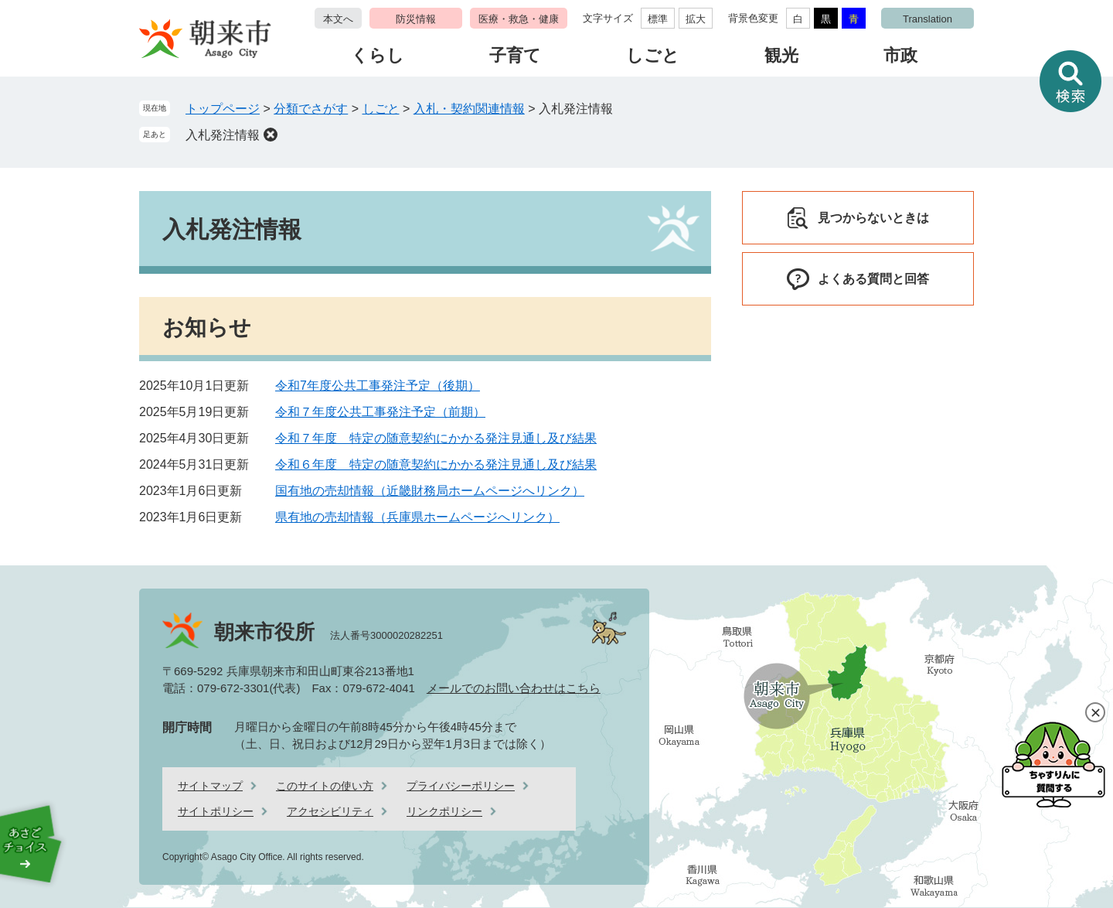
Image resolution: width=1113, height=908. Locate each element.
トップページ (223, 108)
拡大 (696, 19)
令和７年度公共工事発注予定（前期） (380, 411)
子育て (515, 55)
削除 (270, 135)
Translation (927, 19)
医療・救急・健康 (518, 19)
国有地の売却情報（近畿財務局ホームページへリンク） (429, 490)
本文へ (338, 19)
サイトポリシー (216, 811)
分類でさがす (311, 108)
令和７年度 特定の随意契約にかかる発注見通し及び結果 (436, 438)
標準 (658, 19)
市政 (900, 55)
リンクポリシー (444, 811)
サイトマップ (210, 786)
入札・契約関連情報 (469, 108)
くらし (377, 55)
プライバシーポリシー (461, 786)
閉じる (1095, 712)
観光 (781, 55)
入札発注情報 (223, 135)
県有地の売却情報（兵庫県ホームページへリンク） (417, 517)
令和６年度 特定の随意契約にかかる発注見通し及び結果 (436, 464)
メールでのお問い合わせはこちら (514, 688)
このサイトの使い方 (324, 786)
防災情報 (416, 19)
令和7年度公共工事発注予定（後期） (377, 385)
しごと (652, 55)
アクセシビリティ (330, 811)
